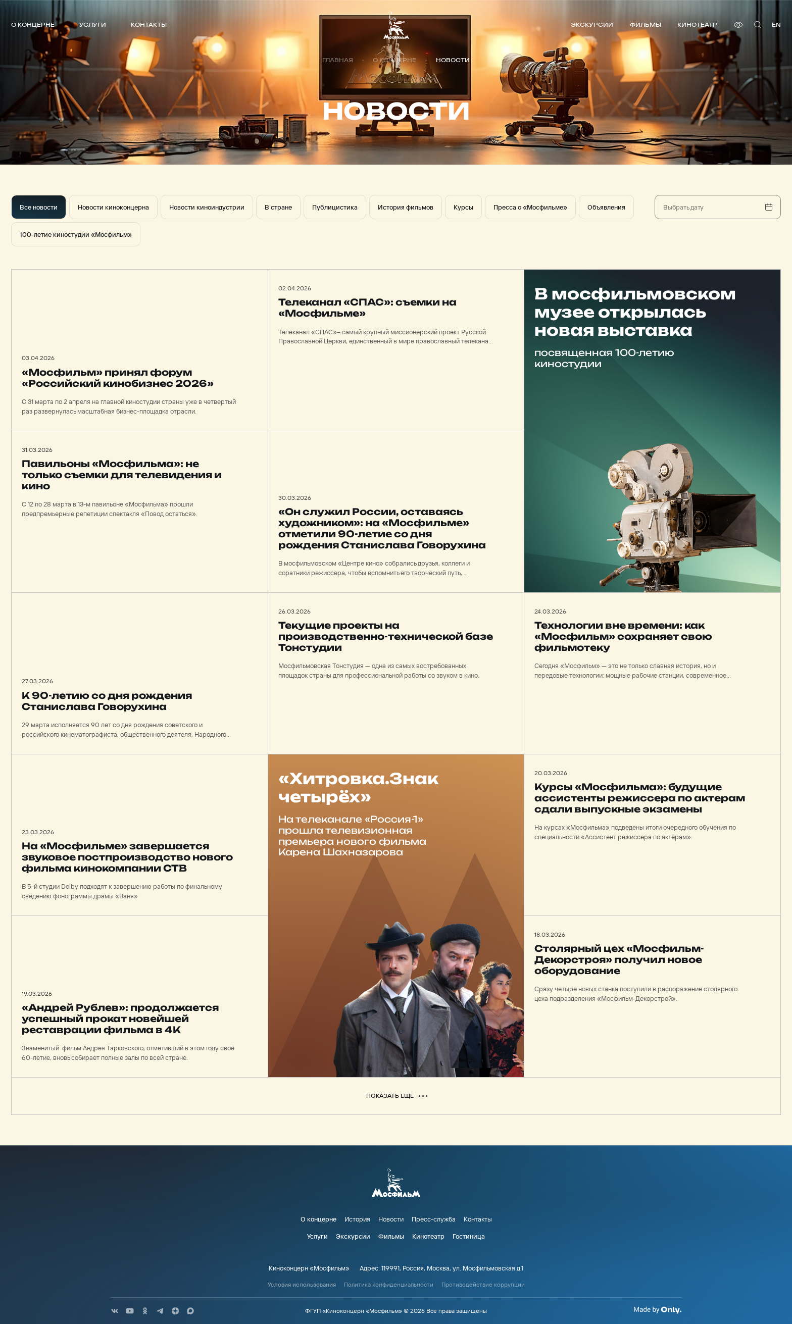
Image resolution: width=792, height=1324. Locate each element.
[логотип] (396, 24)
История (357, 1219)
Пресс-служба (434, 1219)
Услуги (92, 24)
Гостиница (469, 1236)
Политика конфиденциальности (388, 1284)
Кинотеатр (697, 24)
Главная (337, 60)
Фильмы (645, 24)
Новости (391, 1219)
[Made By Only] (657, 1310)
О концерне (33, 24)
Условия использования (302, 1284)
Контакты (149, 24)
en (776, 24)
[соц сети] (115, 1311)
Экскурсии (592, 24)
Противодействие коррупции (483, 1284)
